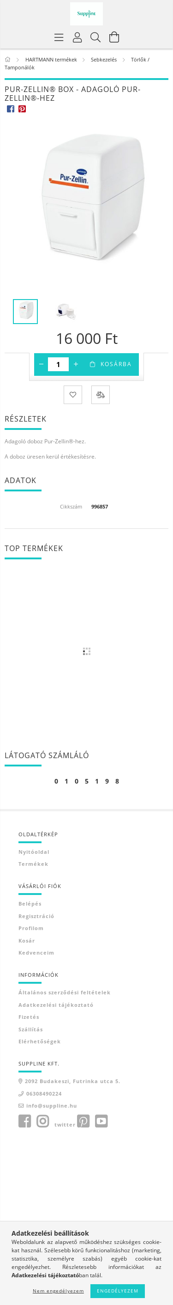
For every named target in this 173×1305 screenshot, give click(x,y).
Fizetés (28, 1016)
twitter (65, 1124)
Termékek (33, 863)
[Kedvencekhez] (73, 395)
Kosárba (116, 364)
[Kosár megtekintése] (114, 37)
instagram (42, 1121)
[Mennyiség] (58, 364)
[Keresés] (96, 37)
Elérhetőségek (39, 1041)
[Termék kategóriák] (59, 37)
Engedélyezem (117, 1290)
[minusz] (41, 364)
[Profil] (77, 37)
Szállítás (30, 1029)
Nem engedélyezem (58, 1290)
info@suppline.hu (51, 1105)
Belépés (30, 903)
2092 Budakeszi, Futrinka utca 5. (72, 1081)
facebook (24, 1121)
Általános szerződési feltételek (64, 992)
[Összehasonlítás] (100, 395)
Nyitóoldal (33, 851)
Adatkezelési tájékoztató (56, 1004)
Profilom (31, 928)
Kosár (26, 940)
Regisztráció (36, 916)
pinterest (83, 1121)
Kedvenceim (36, 952)
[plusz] (76, 364)
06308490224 (44, 1093)
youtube (101, 1121)
